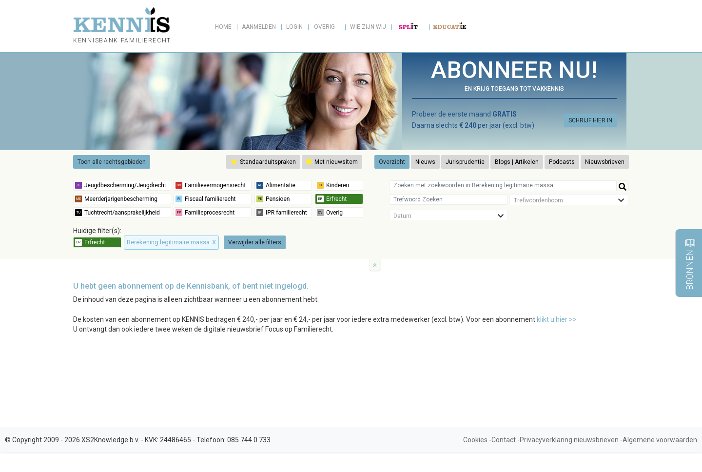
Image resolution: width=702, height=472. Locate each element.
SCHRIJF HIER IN (590, 120)
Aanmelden (259, 26)
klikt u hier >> (557, 319)
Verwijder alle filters (254, 242)
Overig (324, 26)
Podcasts (562, 161)
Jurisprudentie (465, 161)
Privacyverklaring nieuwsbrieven (569, 440)
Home (223, 26)
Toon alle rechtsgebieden (112, 161)
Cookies (475, 440)
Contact (503, 440)
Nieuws (425, 161)
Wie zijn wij (368, 26)
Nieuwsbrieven (604, 161)
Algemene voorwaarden (660, 440)
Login (294, 26)
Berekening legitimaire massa (171, 242)
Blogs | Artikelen (517, 161)
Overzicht (392, 161)
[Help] (622, 185)
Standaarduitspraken (263, 161)
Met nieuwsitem (332, 161)
